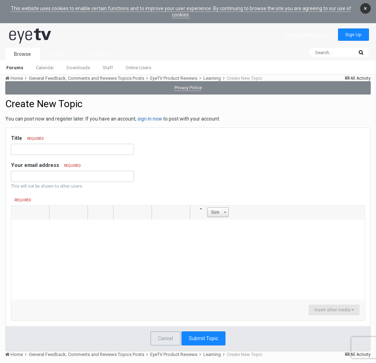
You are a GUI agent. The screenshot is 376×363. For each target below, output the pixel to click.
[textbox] (188, 255)
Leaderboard (100, 54)
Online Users (138, 67)
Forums (14, 67)
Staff (108, 67)
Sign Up (353, 34)
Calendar (45, 67)
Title (27, 138)
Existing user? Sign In (308, 35)
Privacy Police (188, 87)
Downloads (78, 67)
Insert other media (334, 309)
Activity (58, 54)
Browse (22, 54)
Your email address (46, 165)
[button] (17, 213)
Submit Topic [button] (203, 338)
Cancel (165, 338)
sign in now (150, 119)
